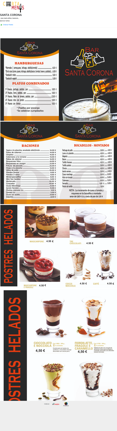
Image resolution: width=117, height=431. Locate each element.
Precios (111, 8)
